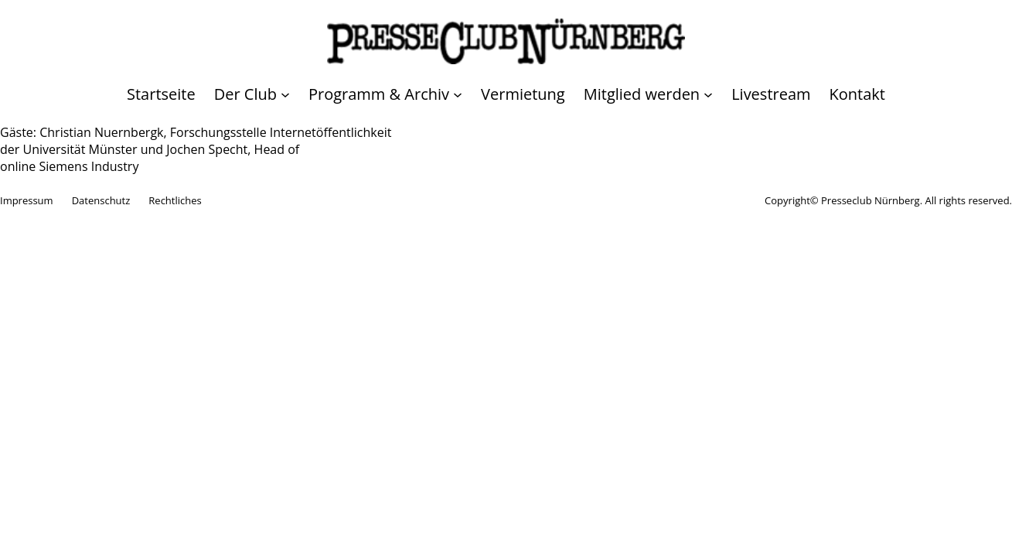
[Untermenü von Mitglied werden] (648, 94)
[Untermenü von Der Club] (252, 94)
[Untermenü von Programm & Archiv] (385, 94)
